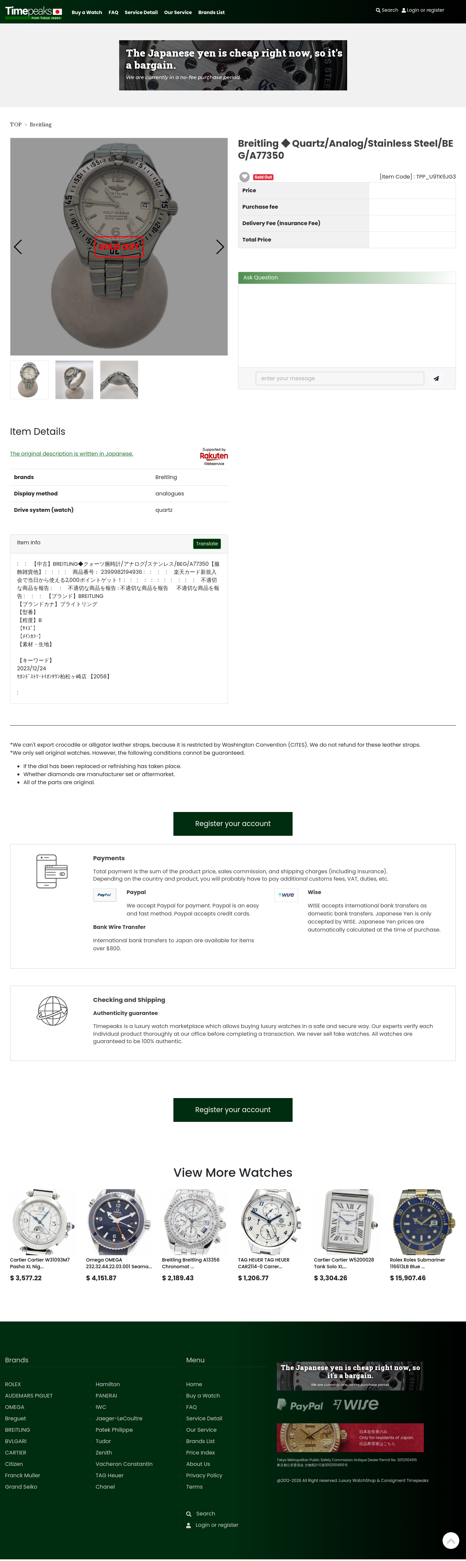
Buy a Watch (87, 12)
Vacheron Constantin (124, 1466)
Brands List (211, 12)
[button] (18, 247)
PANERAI (106, 1397)
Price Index (200, 1454)
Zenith (104, 1454)
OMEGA (14, 1409)
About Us (198, 1466)
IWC (101, 1409)
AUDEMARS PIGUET (29, 1397)
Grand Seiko (21, 1488)
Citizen (14, 1466)
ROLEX (13, 1386)
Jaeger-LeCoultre (119, 1420)
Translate (207, 543)
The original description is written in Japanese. (71, 454)
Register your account (233, 824)
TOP (16, 125)
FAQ (114, 12)
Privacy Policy (204, 1477)
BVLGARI (15, 1443)
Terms (194, 1488)
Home (194, 1386)
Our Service (178, 12)
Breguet (15, 1420)
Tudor (103, 1443)
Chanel (105, 1488)
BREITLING (17, 1431)
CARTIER (15, 1454)
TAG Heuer (110, 1477)
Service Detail (141, 12)
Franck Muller (22, 1477)
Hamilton (108, 1386)
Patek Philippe (114, 1431)
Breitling (41, 125)
